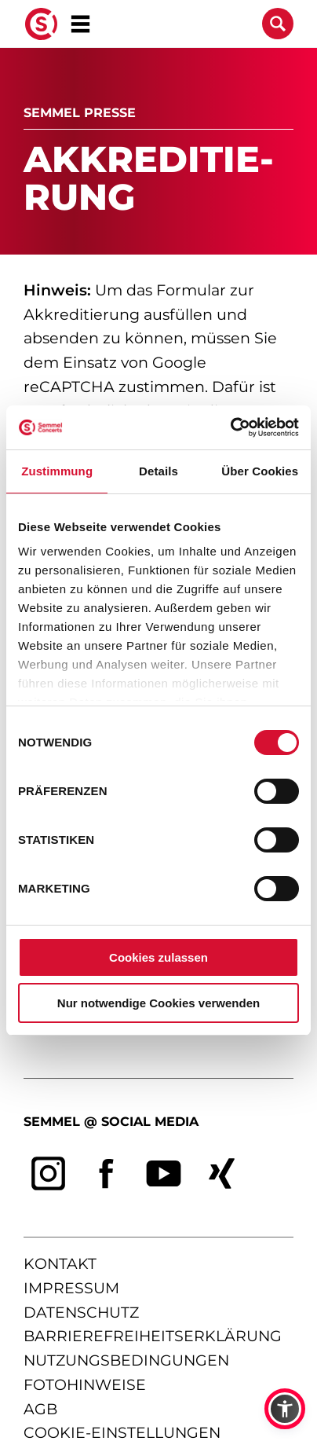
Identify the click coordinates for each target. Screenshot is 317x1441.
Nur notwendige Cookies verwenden (158, 1003)
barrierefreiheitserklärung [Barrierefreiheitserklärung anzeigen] (153, 1337)
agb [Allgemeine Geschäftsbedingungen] (40, 1409)
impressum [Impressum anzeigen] (71, 1288)
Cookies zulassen (158, 957)
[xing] (222, 1174)
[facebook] (107, 1174)
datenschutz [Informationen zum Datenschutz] (81, 1313)
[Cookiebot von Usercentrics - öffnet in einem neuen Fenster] (230, 427)
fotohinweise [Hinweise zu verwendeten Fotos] (85, 1385)
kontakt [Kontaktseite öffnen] (60, 1265)
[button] (284, 1408)
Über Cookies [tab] (259, 471)
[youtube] (164, 1174)
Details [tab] (158, 471)
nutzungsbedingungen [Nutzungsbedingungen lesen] (126, 1360)
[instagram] (49, 1174)
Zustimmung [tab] (57, 471)
